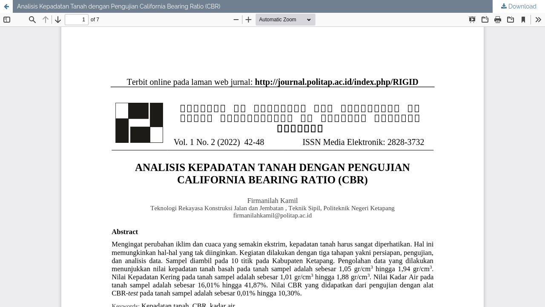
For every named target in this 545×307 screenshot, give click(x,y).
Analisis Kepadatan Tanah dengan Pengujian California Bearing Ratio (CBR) (118, 6)
